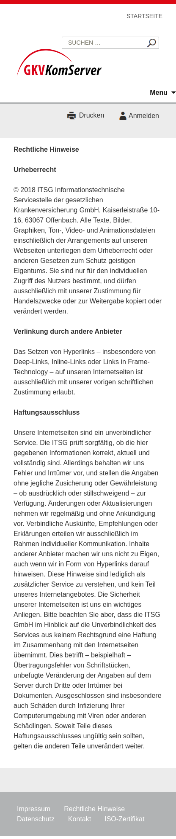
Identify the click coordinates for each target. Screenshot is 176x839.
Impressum (33, 808)
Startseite (144, 16)
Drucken (91, 115)
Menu (159, 92)
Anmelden (144, 115)
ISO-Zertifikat (124, 819)
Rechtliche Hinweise (94, 808)
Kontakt (79, 819)
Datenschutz (36, 819)
